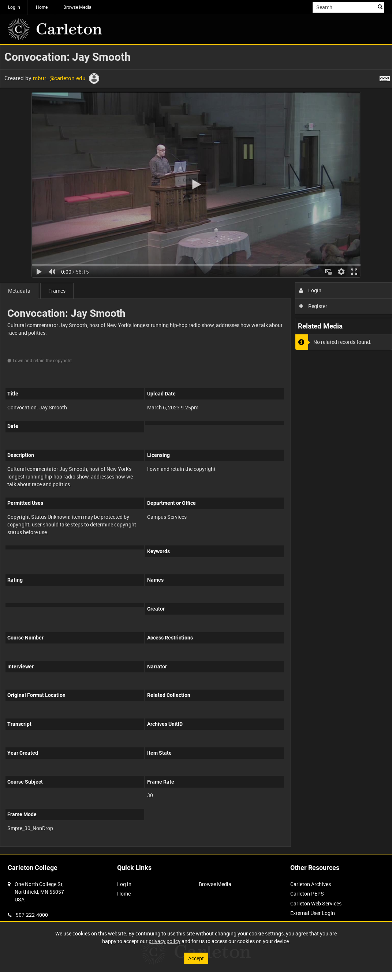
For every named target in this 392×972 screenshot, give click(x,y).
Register (313, 306)
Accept (196, 958)
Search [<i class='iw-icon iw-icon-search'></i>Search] (380, 6)
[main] (196, 450)
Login (310, 290)
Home (42, 7)
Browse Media (77, 7)
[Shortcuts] (385, 77)
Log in (14, 7)
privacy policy (164, 941)
